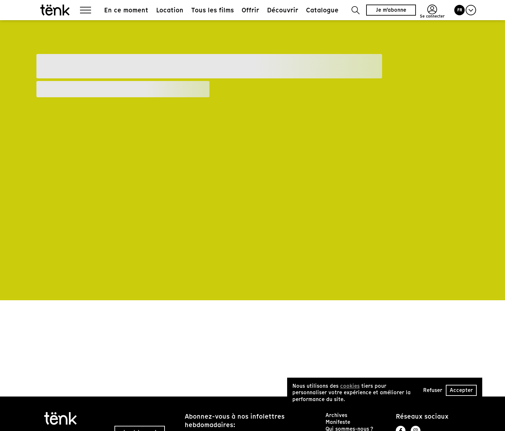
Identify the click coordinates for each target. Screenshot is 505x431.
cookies (350, 386)
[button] (356, 10)
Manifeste (338, 422)
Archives (336, 415)
